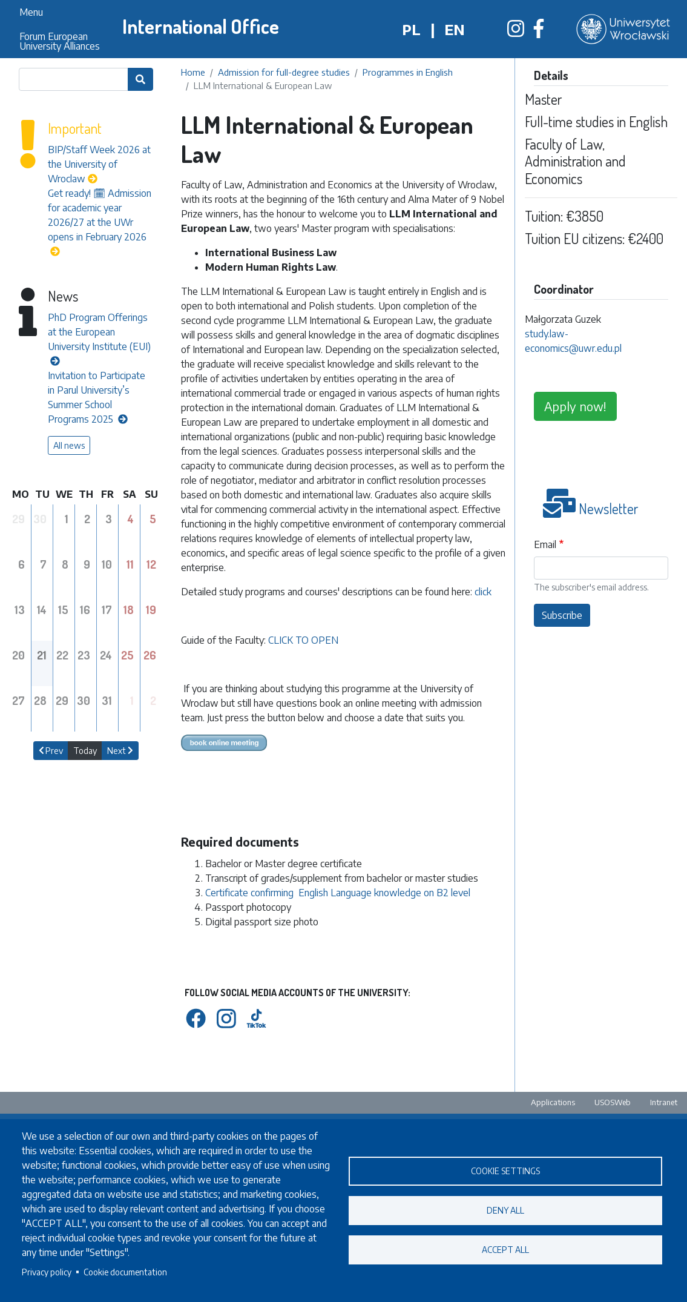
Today (85, 750)
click (483, 592)
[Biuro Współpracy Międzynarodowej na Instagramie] (515, 32)
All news (69, 445)
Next (120, 750)
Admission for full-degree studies (284, 72)
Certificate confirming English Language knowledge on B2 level (337, 893)
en (454, 29)
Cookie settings (505, 1171)
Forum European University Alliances (59, 41)
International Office (200, 26)
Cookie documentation (125, 1272)
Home (193, 72)
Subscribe (562, 615)
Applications (553, 1102)
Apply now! (575, 406)
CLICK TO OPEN (303, 640)
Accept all (505, 1249)
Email (545, 544)
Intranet (663, 1102)
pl (411, 29)
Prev (51, 750)
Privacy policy (46, 1272)
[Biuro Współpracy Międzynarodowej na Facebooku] (538, 32)
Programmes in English (408, 72)
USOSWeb (612, 1102)
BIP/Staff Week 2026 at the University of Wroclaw (99, 164)
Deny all (505, 1210)
